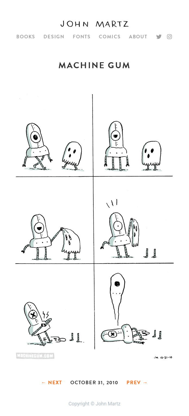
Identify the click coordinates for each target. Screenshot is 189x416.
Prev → (137, 382)
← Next (51, 382)
